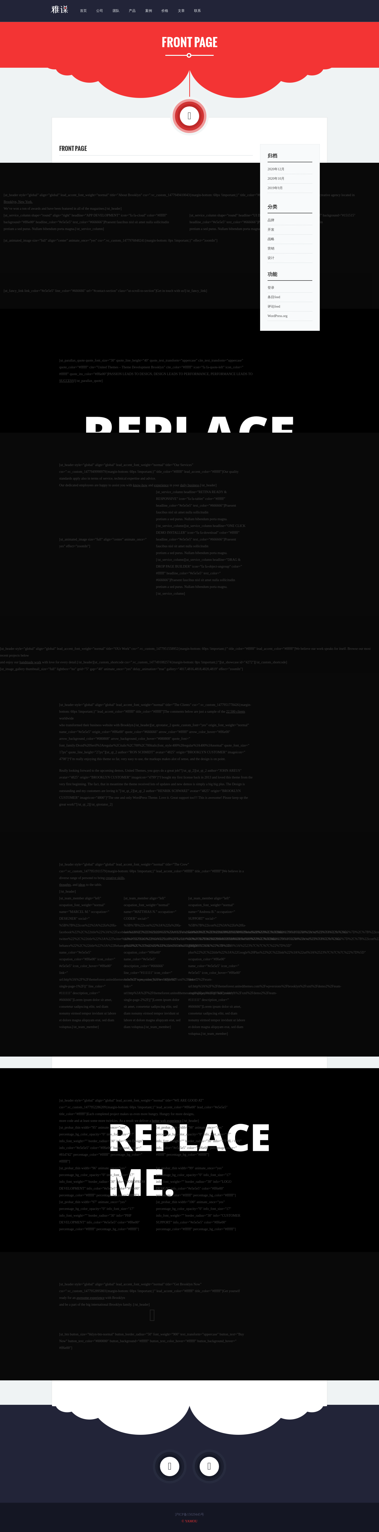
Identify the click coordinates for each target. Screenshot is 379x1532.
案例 (148, 11)
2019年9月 (275, 188)
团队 (115, 11)
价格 (164, 11)
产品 (132, 11)
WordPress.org (277, 316)
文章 (181, 11)
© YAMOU (189, 1521)
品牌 (271, 220)
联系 (197, 11)
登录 (271, 287)
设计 (271, 258)
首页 (83, 11)
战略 (271, 239)
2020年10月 (276, 178)
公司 (99, 11)
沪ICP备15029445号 (189, 1514)
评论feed (274, 306)
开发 (271, 229)
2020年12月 (276, 169)
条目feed (274, 297)
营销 (271, 248)
